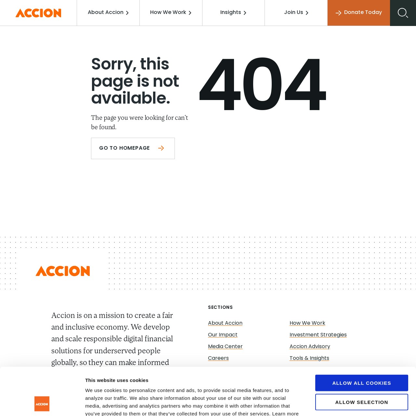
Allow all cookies (361, 338)
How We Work (170, 12)
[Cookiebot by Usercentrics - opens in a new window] (42, 403)
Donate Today (359, 13)
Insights (233, 12)
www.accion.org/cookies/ (178, 377)
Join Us (296, 12)
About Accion (108, 12)
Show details (341, 403)
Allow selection (361, 357)
